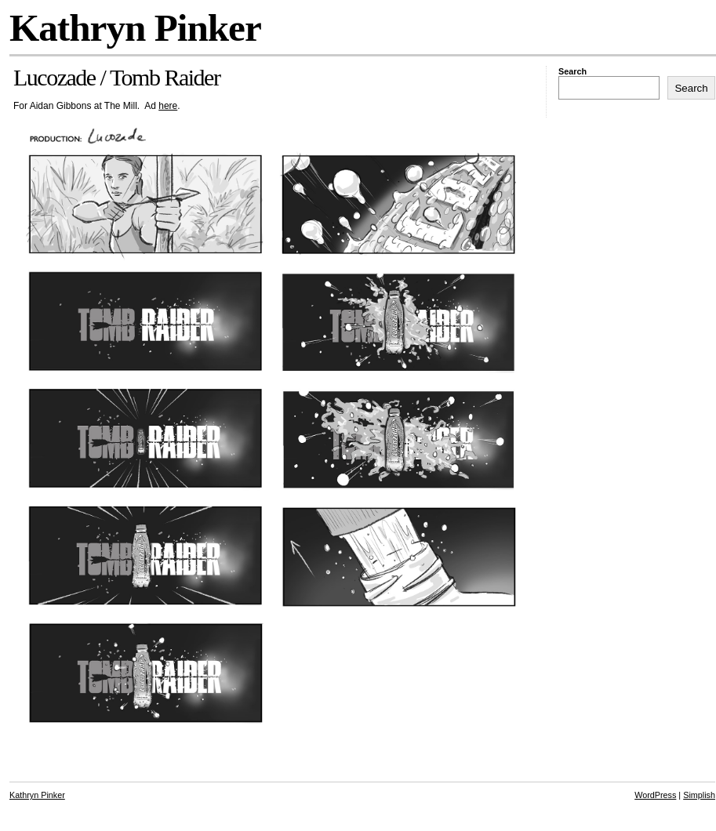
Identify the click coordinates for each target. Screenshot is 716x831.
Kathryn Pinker (135, 27)
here (167, 105)
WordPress (655, 795)
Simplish (699, 795)
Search (572, 71)
